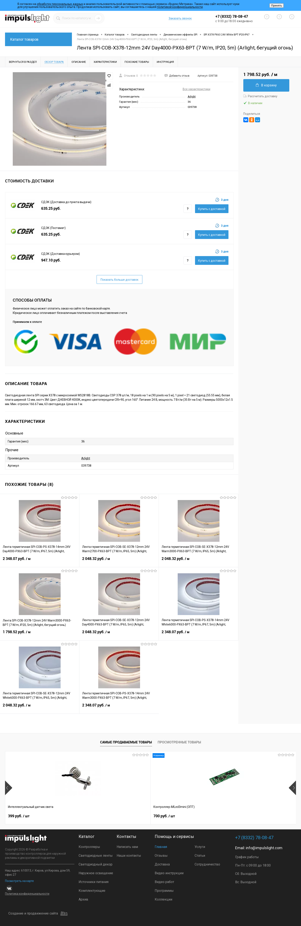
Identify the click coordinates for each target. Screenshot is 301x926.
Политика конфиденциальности (27, 893)
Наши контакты (129, 856)
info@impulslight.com (264, 848)
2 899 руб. (165, 816)
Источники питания (93, 882)
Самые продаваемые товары (126, 742)
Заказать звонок (180, 18)
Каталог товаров (38, 39)
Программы (164, 891)
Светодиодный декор (95, 864)
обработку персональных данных (60, 4)
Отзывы (161, 856)
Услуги (200, 847)
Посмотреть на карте (19, 881)
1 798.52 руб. (40, 634)
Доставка (162, 864)
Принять (276, 5)
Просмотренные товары (179, 742)
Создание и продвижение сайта (38, 913)
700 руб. (91, 816)
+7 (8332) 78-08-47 (231, 16)
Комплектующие (92, 891)
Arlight (192, 96)
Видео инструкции (169, 873)
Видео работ (164, 882)
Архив (83, 899)
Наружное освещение (96, 873)
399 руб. (18, 816)
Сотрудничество (207, 864)
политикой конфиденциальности (180, 7)
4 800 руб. (238, 816)
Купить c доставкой (211, 209)
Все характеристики (196, 89)
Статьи (200, 856)
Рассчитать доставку (260, 96)
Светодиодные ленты (96, 856)
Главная (161, 847)
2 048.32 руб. (119, 561)
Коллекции (163, 899)
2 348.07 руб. (40, 561)
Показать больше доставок (119, 279)
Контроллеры (89, 847)
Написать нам (127, 847)
